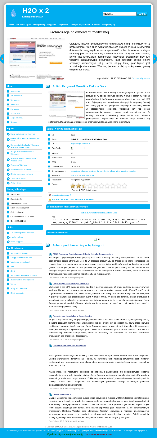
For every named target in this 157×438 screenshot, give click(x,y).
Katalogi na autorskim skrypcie (24, 275)
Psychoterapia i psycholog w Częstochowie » (72, 318)
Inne (12, 266)
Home (11, 24)
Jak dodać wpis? (23, 24)
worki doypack (17, 241)
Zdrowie (74, 175)
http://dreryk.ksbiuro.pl (80, 143)
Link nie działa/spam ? (61, 195)
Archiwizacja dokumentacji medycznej (79, 32)
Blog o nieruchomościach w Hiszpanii (22, 152)
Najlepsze (15, 109)
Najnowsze (15, 100)
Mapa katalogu (17, 118)
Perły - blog (15, 183)
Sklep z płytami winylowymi (23, 134)
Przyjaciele (15, 113)
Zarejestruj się (108, 24)
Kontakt (96, 24)
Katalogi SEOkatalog (20, 253)
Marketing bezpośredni (20, 262)
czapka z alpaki (17, 237)
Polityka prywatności (80, 24)
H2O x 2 (36, 10)
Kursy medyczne (87, 175)
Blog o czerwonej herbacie (22, 174)
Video (13, 284)
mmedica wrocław (128, 171)
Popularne (15, 104)
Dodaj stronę (39, 24)
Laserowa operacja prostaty (22, 232)
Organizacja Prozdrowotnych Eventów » (71, 285)
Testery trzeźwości (18, 178)
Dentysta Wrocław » (62, 396)
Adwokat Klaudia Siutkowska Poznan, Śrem (23, 159)
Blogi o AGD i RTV (19, 288)
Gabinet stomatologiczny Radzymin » (69, 347)
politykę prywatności (91, 430)
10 (124, 186)
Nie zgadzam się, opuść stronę (98, 434)
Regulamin (63, 24)
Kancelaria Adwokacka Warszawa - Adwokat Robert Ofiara (25, 146)
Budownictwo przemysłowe (22, 280)
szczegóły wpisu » (77, 279)
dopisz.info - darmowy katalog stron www (26, 139)
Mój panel (51, 24)
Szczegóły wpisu (141, 78)
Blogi (13, 271)
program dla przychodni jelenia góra (104, 171)
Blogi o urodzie (17, 293)
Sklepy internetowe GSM (21, 257)
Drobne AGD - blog (19, 165)
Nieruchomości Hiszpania (21, 169)
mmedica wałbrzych (79, 171)
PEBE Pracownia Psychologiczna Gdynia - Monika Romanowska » (83, 256)
